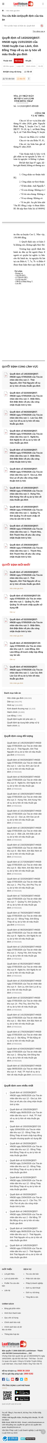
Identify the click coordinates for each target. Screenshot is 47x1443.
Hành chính (12, 712)
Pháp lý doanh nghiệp (34, 1283)
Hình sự (10, 705)
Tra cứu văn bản (32, 1274)
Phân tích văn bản (33, 1279)
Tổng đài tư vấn (32, 1297)
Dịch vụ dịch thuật (33, 1288)
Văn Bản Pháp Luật (9, 1430)
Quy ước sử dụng (11, 1318)
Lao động (11, 716)
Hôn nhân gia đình (16, 588)
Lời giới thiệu (9, 1274)
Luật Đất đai (39, 1430)
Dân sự (12, 612)
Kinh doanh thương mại (17, 709)
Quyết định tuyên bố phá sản (20, 719)
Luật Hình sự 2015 (10, 1433)
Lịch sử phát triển (11, 1279)
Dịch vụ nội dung (32, 1292)
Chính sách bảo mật (12, 1322)
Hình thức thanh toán (12, 1313)
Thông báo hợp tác (11, 1334)
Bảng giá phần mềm (12, 1308)
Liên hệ (7, 1290)
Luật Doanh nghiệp (26, 1430)
